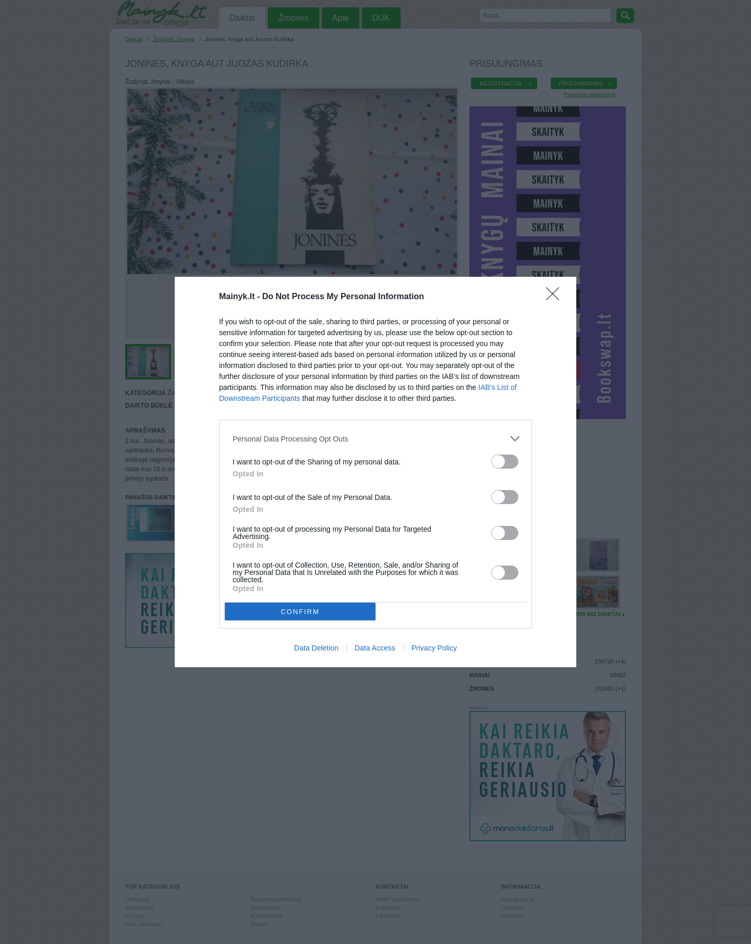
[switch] (504, 462)
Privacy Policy (434, 648)
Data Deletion (316, 648)
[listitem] (375, 438)
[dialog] (375, 472)
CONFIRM (300, 612)
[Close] (556, 297)
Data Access (375, 648)
